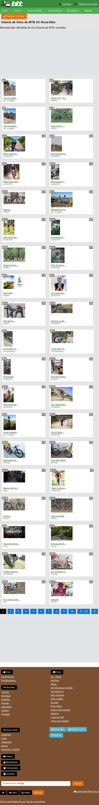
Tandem (5, 710)
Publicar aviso (77, 729)
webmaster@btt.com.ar (86, 791)
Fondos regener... (11, 572)
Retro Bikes (56, 706)
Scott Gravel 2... (58, 182)
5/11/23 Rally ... (57, 432)
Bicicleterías (55, 10)
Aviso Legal (5, 801)
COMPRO (6, 735)
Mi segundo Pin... (58, 544)
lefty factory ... (9, 321)
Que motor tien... (58, 293)
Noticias (5, 703)
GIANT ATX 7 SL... (59, 98)
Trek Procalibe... (10, 98)
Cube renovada (57, 516)
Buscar (4, 746)
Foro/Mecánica (8, 680)
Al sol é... (7, 516)
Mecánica (5, 696)
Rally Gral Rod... (10, 404)
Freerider (5, 714)
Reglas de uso (19, 801)
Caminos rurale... (58, 321)
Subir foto (58, 729)
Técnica (5, 692)
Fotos (17, 10)
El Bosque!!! (8, 377)
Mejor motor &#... (10, 154)
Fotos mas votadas (60, 721)
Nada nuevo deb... (11, 182)
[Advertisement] (49, 53)
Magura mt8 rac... (11, 488)
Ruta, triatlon (57, 699)
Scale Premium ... (11, 265)
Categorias (6, 742)
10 (72, 611)
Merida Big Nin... (10, 460)
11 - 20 (83, 611)
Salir (38, 792)
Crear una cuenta (87, 4)
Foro (4, 10)
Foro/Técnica (7, 677)
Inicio (13, 792)
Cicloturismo (10, 768)
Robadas (5, 699)
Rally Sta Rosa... (58, 265)
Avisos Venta (34, 10)
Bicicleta (9, 687)
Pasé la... (7, 209)
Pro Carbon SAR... (11, 599)
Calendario (6, 707)
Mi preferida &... (58, 237)
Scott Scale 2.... (58, 126)
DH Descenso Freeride (62, 688)
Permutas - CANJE (10, 749)
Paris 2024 (8, 293)
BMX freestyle (57, 695)
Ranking (55, 713)
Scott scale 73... (10, 349)
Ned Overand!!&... (58, 154)
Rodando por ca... (58, 209)
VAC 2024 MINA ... (59, 404)
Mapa (26, 792)
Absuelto (54, 599)
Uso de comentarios (35, 801)
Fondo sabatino (10, 432)
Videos (88, 10)
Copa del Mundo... (11, 544)
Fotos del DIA (57, 717)
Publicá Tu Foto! (14, 16)
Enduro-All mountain (60, 710)
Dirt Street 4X (57, 691)
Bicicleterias (10, 762)
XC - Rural (56, 677)
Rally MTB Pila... (10, 237)
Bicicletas (72, 10)
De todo (54, 702)
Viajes (54, 684)
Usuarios (9, 774)
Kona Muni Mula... (59, 377)
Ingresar (66, 4)
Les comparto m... (58, 572)
